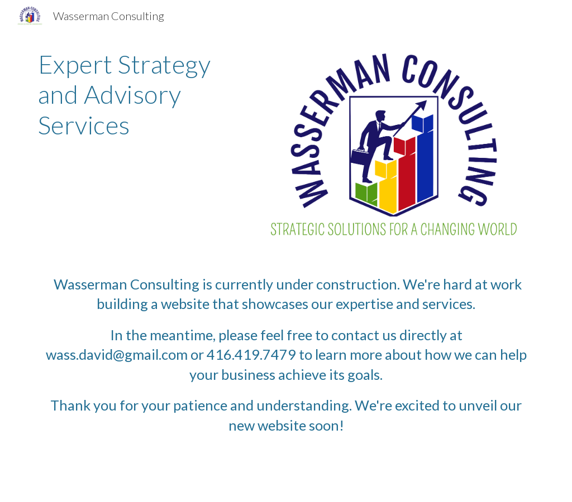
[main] (135, 94)
